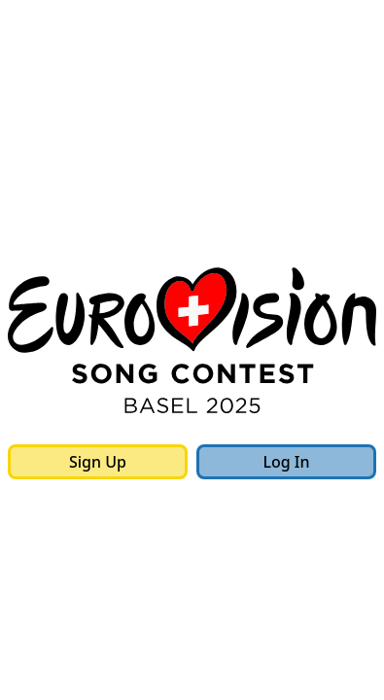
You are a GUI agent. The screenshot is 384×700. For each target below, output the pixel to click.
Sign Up (97, 461)
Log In (285, 461)
